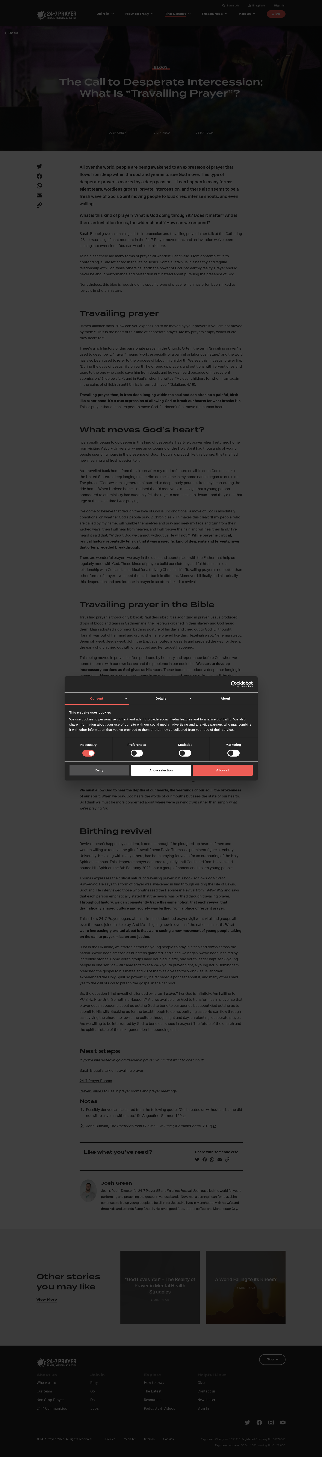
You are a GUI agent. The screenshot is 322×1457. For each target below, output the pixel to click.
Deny (99, 770)
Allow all (222, 770)
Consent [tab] (96, 698)
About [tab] (225, 698)
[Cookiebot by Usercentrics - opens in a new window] (234, 684)
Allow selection (161, 770)
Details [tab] (161, 698)
